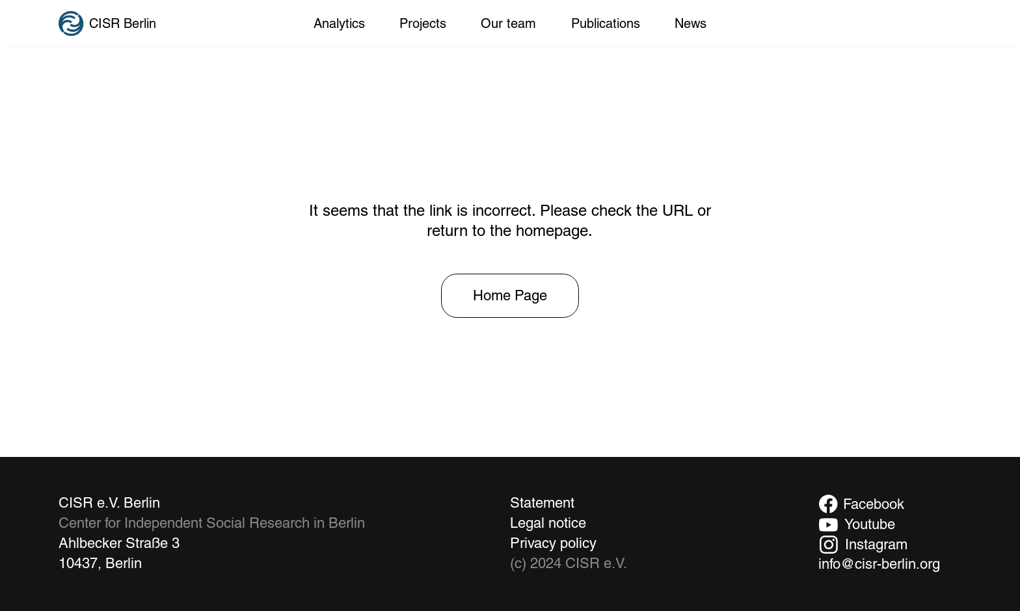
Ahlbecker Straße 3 (119, 543)
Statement (542, 503)
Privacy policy (553, 543)
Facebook (873, 504)
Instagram (876, 544)
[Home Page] (510, 296)
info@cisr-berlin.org (879, 564)
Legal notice (548, 523)
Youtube (869, 524)
